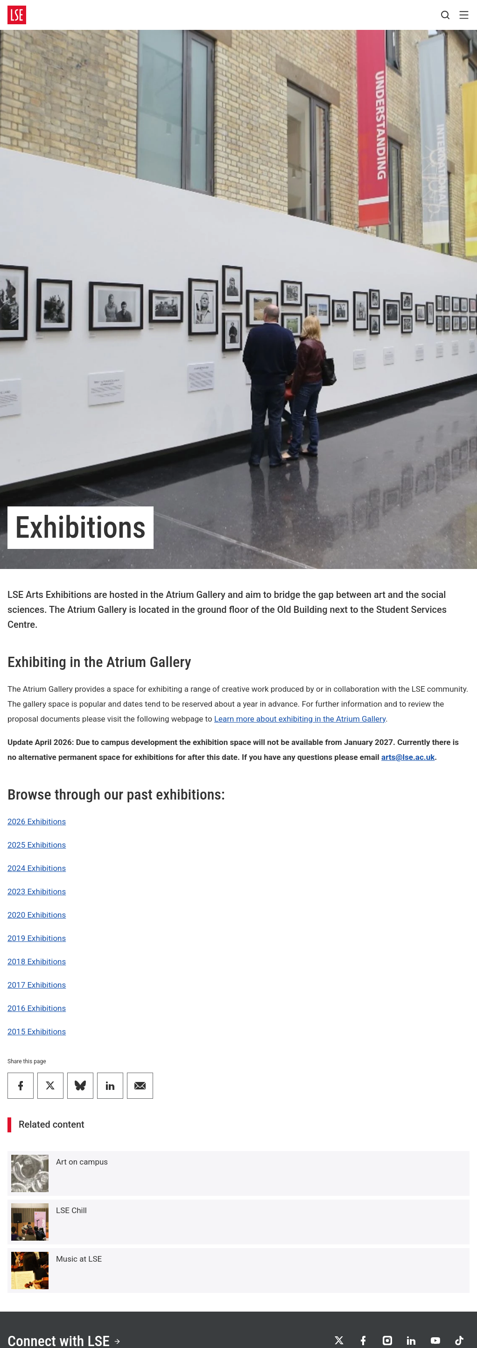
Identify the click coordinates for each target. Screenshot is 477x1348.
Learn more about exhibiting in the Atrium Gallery (300, 718)
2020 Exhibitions (36, 915)
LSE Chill (71, 1210)
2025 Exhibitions (36, 845)
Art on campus (82, 1161)
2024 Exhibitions (36, 868)
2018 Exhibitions (36, 961)
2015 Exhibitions (36, 1031)
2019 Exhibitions (36, 938)
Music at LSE (79, 1259)
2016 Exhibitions (36, 1008)
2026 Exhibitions (36, 821)
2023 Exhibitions (36, 891)
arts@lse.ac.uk (408, 757)
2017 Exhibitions (36, 985)
